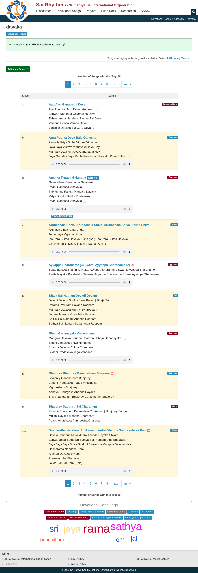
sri (54, 528)
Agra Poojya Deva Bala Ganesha (72, 137)
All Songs (72, 511)
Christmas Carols (116, 511)
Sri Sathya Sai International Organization (27, 559)
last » (127, 84)
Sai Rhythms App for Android (107, 517)
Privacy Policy (78, 564)
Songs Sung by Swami (92, 511)
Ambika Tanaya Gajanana (74, 177)
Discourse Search (54, 511)
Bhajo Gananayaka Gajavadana (72, 333)
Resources (128, 11)
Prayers (91, 11)
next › (116, 84)
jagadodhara (52, 539)
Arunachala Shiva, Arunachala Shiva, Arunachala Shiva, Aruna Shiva (99, 225)
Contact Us (10, 564)
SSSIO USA (77, 559)
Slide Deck (108, 11)
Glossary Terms (179, 58)
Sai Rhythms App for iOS (138, 517)
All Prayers (147, 511)
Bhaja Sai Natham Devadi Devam (73, 295)
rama (97, 528)
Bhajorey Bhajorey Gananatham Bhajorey (81, 373)
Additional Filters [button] (16, 69)
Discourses (44, 11)
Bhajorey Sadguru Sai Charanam (73, 406)
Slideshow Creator (56, 517)
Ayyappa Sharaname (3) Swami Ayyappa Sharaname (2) (91, 265)
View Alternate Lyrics (62, 216)
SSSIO (145, 11)
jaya (72, 529)
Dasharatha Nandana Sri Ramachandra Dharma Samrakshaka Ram (99, 430)
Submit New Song (79, 517)
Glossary (179, 19)
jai (134, 538)
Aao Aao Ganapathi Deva (67, 104)
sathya (126, 526)
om (120, 539)
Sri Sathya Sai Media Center (152, 559)
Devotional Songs (68, 11)
